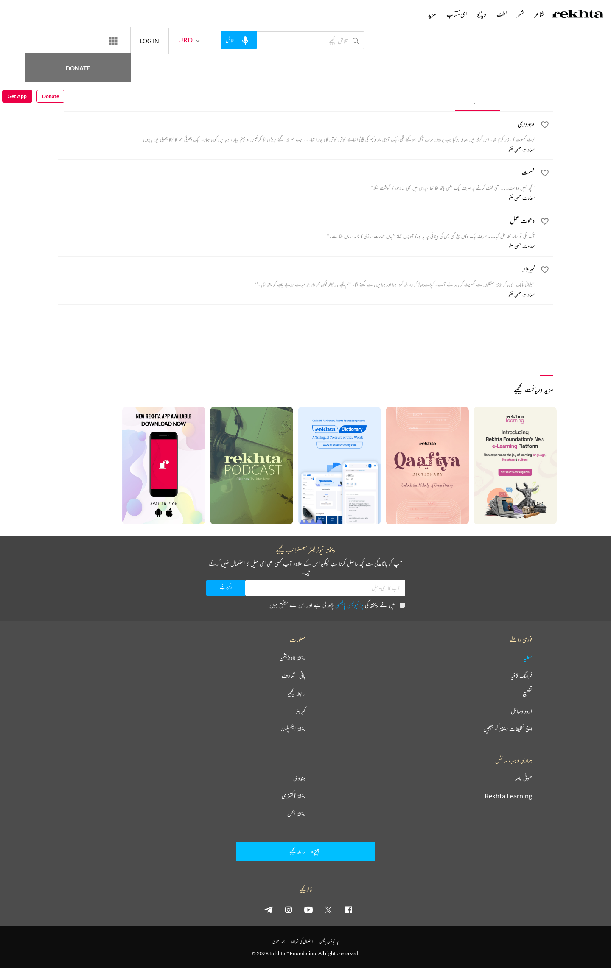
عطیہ (528, 657)
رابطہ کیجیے (296, 693)
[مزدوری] (296, 131)
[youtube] (308, 909)
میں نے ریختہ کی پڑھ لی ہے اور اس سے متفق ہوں (337, 605)
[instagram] (288, 909)
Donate (100, 40)
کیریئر (300, 711)
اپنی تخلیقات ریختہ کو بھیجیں (507, 728)
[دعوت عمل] (296, 227)
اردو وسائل (521, 711)
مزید (432, 14)
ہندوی (299, 778)
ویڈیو (481, 14)
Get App (17, 40)
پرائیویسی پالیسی (349, 605)
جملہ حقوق (278, 941)
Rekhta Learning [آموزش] (508, 795)
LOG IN (180, 40)
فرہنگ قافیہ (521, 675)
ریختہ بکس (296, 813)
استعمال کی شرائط (302, 941)
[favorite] (544, 125)
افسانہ (524, 97)
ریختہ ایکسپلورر (293, 728)
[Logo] (577, 15)
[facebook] (348, 909)
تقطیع (527, 693)
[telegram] (268, 909)
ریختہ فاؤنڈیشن (293, 657)
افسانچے (478, 97)
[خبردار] (296, 276)
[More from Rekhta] (144, 40)
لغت (501, 14)
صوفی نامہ (523, 778)
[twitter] (328, 909)
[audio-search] (270, 40)
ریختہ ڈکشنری (294, 795)
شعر (520, 14)
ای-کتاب (456, 14)
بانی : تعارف (294, 675)
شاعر (539, 14)
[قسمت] (296, 179)
